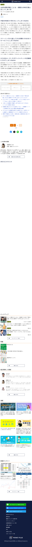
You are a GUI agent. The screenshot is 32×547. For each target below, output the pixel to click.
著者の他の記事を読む (16, 156)
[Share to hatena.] (21, 132)
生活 (2, 16)
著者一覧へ (16, 394)
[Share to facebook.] (11, 132)
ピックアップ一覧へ (16, 338)
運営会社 (8, 516)
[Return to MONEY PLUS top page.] (16, 1)
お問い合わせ (9, 525)
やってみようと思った (6, 87)
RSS (7, 529)
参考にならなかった (26, 87)
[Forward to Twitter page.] (16, 511)
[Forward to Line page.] (16, 504)
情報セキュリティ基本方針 (11, 518)
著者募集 (8, 527)
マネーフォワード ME (10, 533)
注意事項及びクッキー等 (11, 523)
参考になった (16, 87)
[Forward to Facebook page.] (16, 508)
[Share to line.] (18, 132)
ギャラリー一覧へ (16, 491)
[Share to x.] (14, 132)
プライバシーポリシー (10, 521)
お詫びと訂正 (9, 531)
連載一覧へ (16, 454)
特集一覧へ (16, 365)
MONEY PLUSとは (10, 514)
